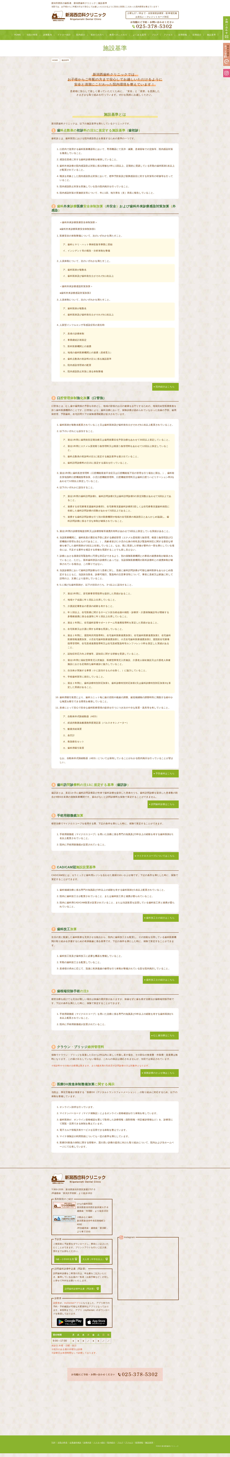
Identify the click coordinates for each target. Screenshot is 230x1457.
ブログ (155, 35)
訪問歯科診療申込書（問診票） (80, 1289)
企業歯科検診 (75, 1443)
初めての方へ (97, 35)
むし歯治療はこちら (164, 1035)
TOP (53, 1443)
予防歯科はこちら (165, 773)
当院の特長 (32, 35)
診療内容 (87, 1443)
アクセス (168, 35)
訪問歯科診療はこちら (163, 804)
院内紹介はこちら (165, 386)
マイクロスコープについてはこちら (156, 856)
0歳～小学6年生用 (65, 1259)
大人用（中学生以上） (93, 1259)
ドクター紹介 (64, 35)
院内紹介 (80, 35)
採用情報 (182, 35)
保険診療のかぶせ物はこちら (159, 1073)
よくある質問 (139, 35)
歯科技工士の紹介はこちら (160, 918)
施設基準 (211, 35)
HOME (17, 35)
